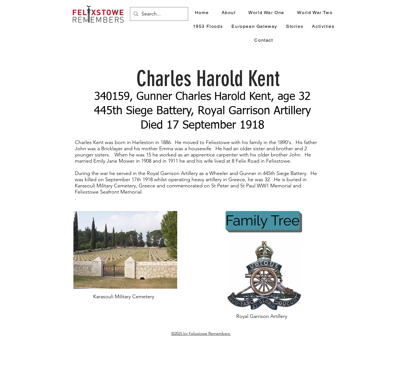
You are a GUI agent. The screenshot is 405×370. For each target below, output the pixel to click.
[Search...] (158, 14)
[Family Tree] (263, 220)
